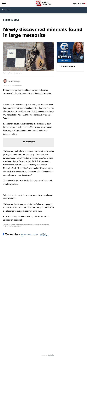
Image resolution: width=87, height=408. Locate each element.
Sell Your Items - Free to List (29, 235)
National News (11, 20)
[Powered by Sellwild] (51, 355)
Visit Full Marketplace (44, 234)
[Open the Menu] (4, 3)
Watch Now (79, 3)
